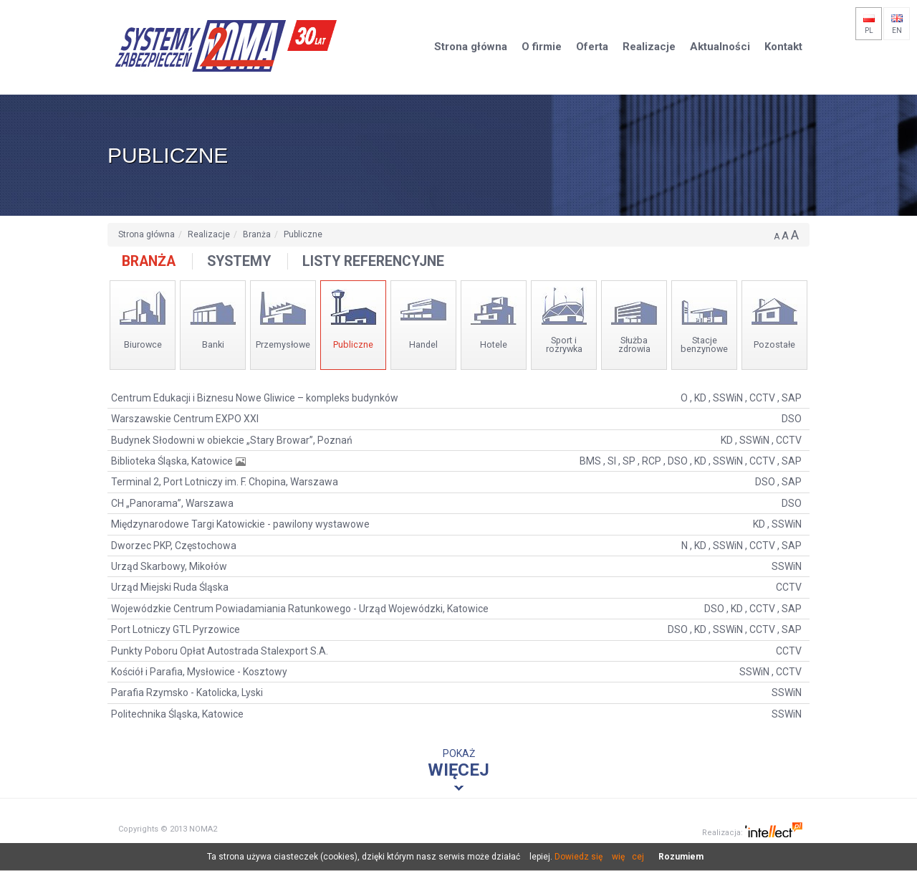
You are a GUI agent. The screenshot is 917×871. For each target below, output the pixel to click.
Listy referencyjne (373, 261)
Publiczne (303, 234)
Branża (257, 234)
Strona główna (146, 234)
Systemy (239, 261)
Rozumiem (681, 857)
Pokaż (458, 763)
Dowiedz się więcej (599, 857)
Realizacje (209, 234)
